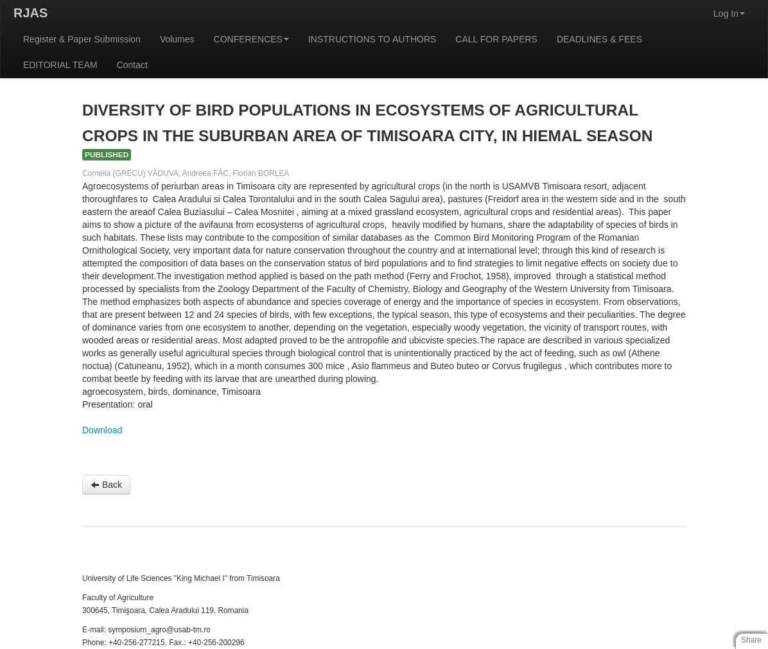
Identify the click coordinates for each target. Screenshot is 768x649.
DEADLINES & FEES (599, 39)
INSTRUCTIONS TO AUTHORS (372, 39)
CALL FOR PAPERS (496, 39)
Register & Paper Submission (82, 39)
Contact (132, 65)
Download (102, 430)
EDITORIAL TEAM (60, 65)
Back (106, 485)
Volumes (177, 39)
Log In (729, 13)
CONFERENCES (251, 39)
